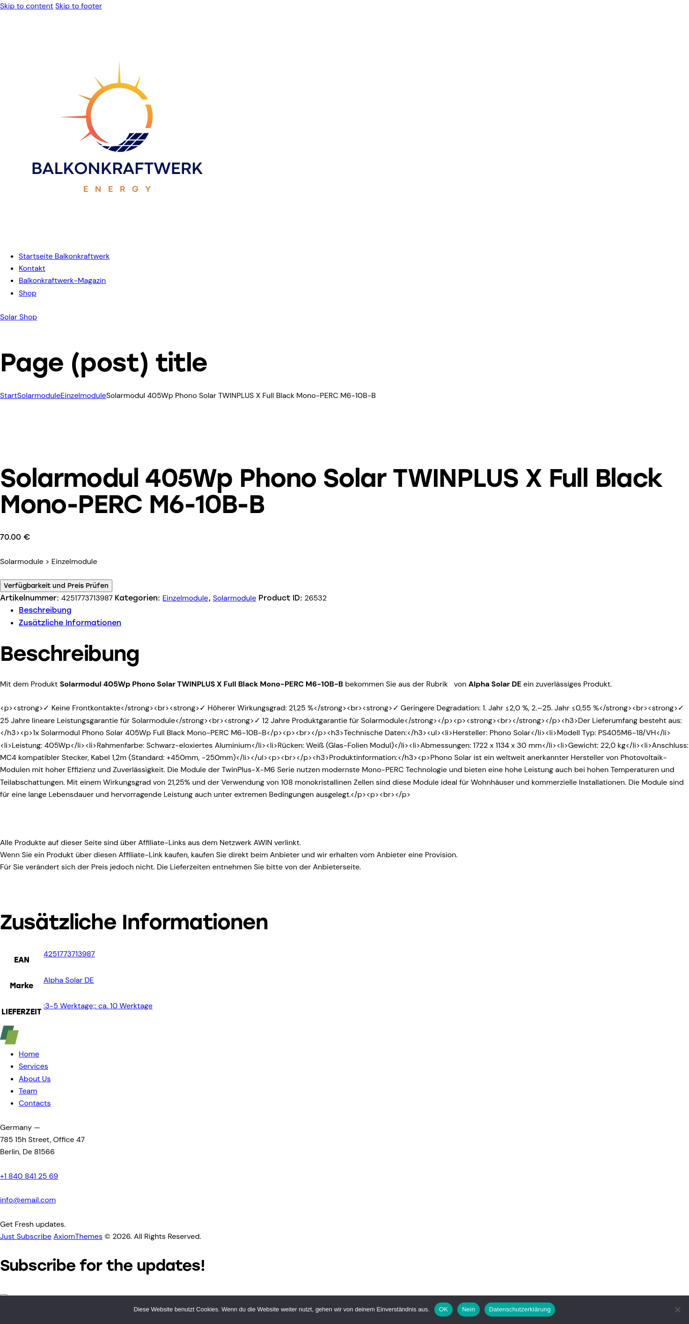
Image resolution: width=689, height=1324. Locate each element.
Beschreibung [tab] (45, 610)
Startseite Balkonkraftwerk (64, 256)
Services (33, 1066)
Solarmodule (38, 395)
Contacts (35, 1103)
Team (28, 1091)
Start (8, 395)
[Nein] (677, 1309)
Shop (28, 293)
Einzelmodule (83, 395)
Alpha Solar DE (69, 980)
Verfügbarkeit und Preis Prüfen (56, 586)
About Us (35, 1079)
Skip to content (26, 6)
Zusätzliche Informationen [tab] (70, 622)
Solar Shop (18, 317)
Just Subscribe (25, 1236)
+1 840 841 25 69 (29, 1176)
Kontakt (32, 268)
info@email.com (28, 1200)
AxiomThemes (78, 1236)
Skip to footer (78, 6)
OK (443, 1309)
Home (29, 1054)
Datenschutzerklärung (519, 1309)
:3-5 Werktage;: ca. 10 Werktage (98, 1006)
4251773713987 (69, 954)
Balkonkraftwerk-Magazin (62, 280)
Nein (468, 1309)
